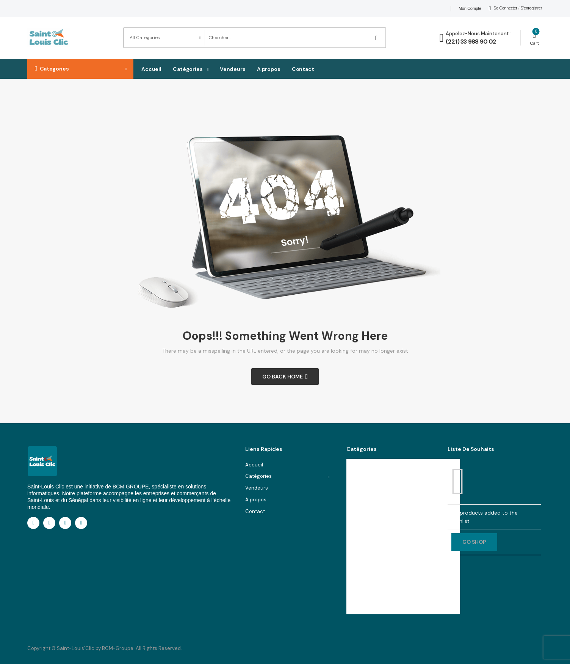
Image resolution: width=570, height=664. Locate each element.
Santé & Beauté (369, 542)
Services (361, 507)
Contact (303, 69)
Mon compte (470, 8)
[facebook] (33, 523)
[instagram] (65, 523)
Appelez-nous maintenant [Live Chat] (477, 33)
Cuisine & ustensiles (375, 577)
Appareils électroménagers (383, 554)
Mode (358, 472)
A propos (268, 69)
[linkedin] (49, 523)
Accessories (366, 518)
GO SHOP (474, 541)
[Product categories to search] (164, 37)
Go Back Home (282, 376)
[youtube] (81, 523)
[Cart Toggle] (534, 38)
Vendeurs (233, 69)
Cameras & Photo (372, 589)
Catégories (188, 69)
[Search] (287, 37)
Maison (359, 483)
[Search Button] (377, 37)
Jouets (359, 565)
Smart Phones (367, 530)
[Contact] (442, 38)
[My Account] (503, 8)
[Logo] (48, 37)
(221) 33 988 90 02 (471, 42)
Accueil (151, 69)
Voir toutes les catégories (376, 600)
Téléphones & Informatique (383, 495)
